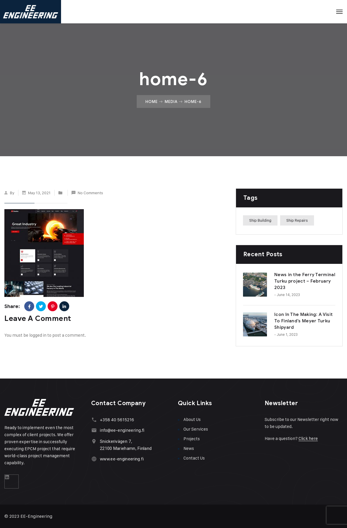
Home (151, 101)
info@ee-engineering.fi (122, 430)
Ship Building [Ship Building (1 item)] (260, 220)
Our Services (195, 429)
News (188, 448)
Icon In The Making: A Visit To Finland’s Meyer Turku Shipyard (303, 321)
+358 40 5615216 (117, 419)
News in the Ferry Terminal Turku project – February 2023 (304, 281)
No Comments (90, 192)
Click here (308, 438)
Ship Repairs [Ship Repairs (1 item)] (297, 220)
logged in (37, 335)
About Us (192, 419)
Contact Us (194, 458)
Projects (191, 438)
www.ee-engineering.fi (122, 459)
